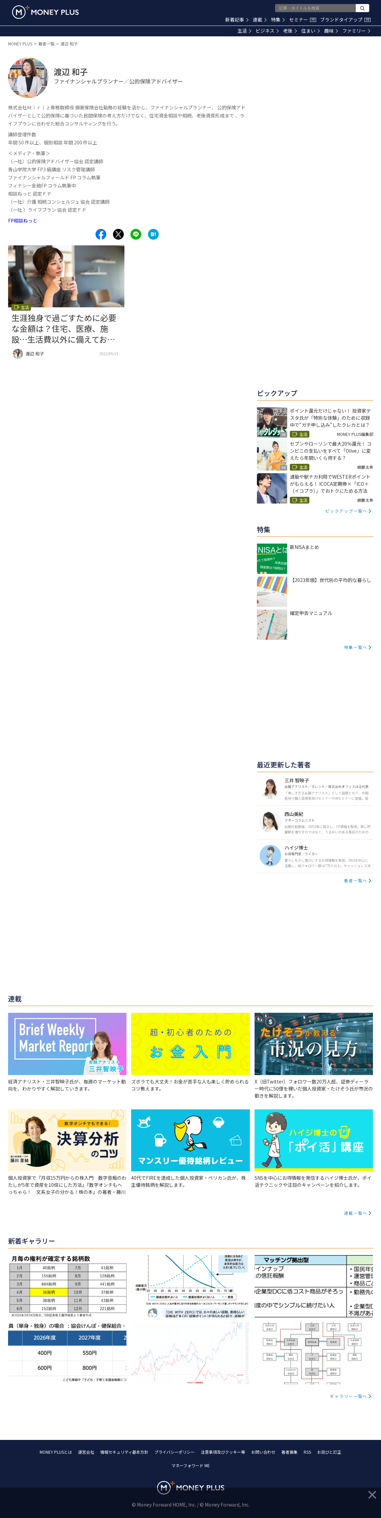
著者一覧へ (356, 880)
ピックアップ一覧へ (346, 511)
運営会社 (86, 1452)
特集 (278, 19)
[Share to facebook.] (101, 234)
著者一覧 (46, 43)
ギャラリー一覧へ (349, 1396)
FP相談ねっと (22, 220)
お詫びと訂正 (329, 1452)
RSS (307, 1452)
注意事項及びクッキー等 (223, 1452)
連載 (260, 19)
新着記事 (237, 19)
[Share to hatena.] (153, 234)
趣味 (331, 30)
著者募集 (289, 1452)
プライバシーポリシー (174, 1452)
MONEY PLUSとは (56, 1452)
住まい (310, 30)
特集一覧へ (356, 647)
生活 (244, 30)
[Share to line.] (135, 234)
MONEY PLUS (20, 43)
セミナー (302, 19)
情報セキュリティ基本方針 (124, 1452)
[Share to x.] (118, 234)
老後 (290, 30)
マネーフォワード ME (191, 1465)
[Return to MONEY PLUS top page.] (45, 12)
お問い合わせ (263, 1452)
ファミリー (356, 30)
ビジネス (267, 30)
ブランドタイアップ (345, 19)
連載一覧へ (356, 1213)
